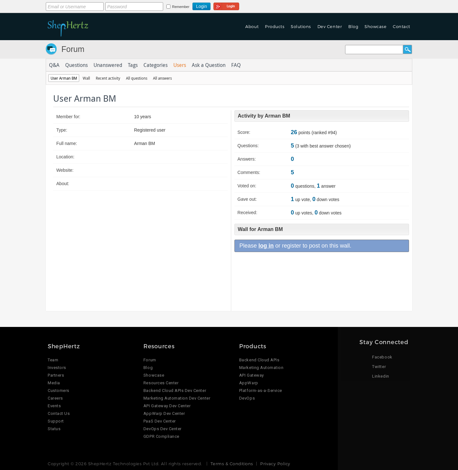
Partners (56, 375)
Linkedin (380, 376)
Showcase (375, 26)
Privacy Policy (275, 463)
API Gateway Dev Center (167, 405)
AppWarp (248, 382)
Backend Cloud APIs (259, 360)
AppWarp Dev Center (164, 413)
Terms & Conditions (232, 463)
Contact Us (59, 413)
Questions (76, 65)
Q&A (54, 65)
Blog (353, 26)
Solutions (301, 26)
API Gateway (251, 375)
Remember (180, 7)
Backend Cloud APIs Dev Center (174, 390)
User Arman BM (64, 78)
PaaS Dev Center (159, 421)
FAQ (236, 65)
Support (56, 421)
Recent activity (108, 78)
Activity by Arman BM (264, 116)
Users (179, 65)
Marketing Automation (261, 367)
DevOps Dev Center (162, 428)
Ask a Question (209, 65)
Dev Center (329, 26)
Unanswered (108, 65)
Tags (133, 65)
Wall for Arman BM (260, 229)
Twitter (379, 366)
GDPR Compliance (161, 436)
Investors (57, 367)
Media (54, 382)
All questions (136, 78)
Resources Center (160, 382)
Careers (55, 398)
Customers (58, 390)
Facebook (382, 357)
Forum (72, 49)
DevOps (247, 398)
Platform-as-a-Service (260, 390)
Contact (401, 26)
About (252, 26)
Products (274, 26)
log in (266, 245)
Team (53, 360)
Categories (155, 65)
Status (54, 428)
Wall (86, 78)
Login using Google (226, 5)
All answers (162, 78)
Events (54, 405)
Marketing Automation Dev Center (176, 398)
